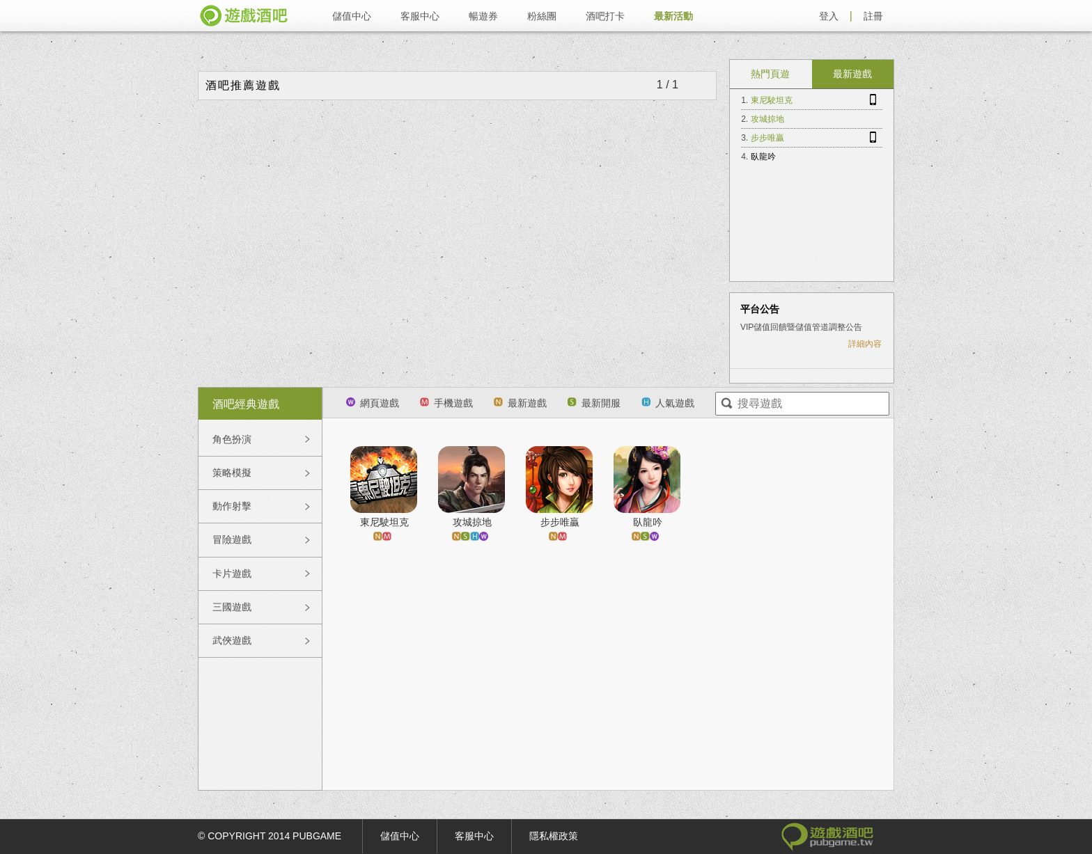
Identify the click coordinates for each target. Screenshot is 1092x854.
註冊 (873, 16)
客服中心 (419, 16)
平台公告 (759, 309)
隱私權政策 (553, 835)
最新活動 (673, 16)
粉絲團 (541, 16)
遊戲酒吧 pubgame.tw (244, 15)
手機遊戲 (446, 403)
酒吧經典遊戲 (245, 404)
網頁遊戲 (372, 403)
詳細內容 (865, 344)
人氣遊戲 (667, 403)
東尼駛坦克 (772, 100)
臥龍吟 (763, 156)
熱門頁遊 (770, 73)
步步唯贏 (767, 138)
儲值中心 (351, 16)
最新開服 (594, 403)
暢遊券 (483, 16)
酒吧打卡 (605, 16)
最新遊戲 (852, 73)
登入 (828, 16)
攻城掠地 (767, 119)
